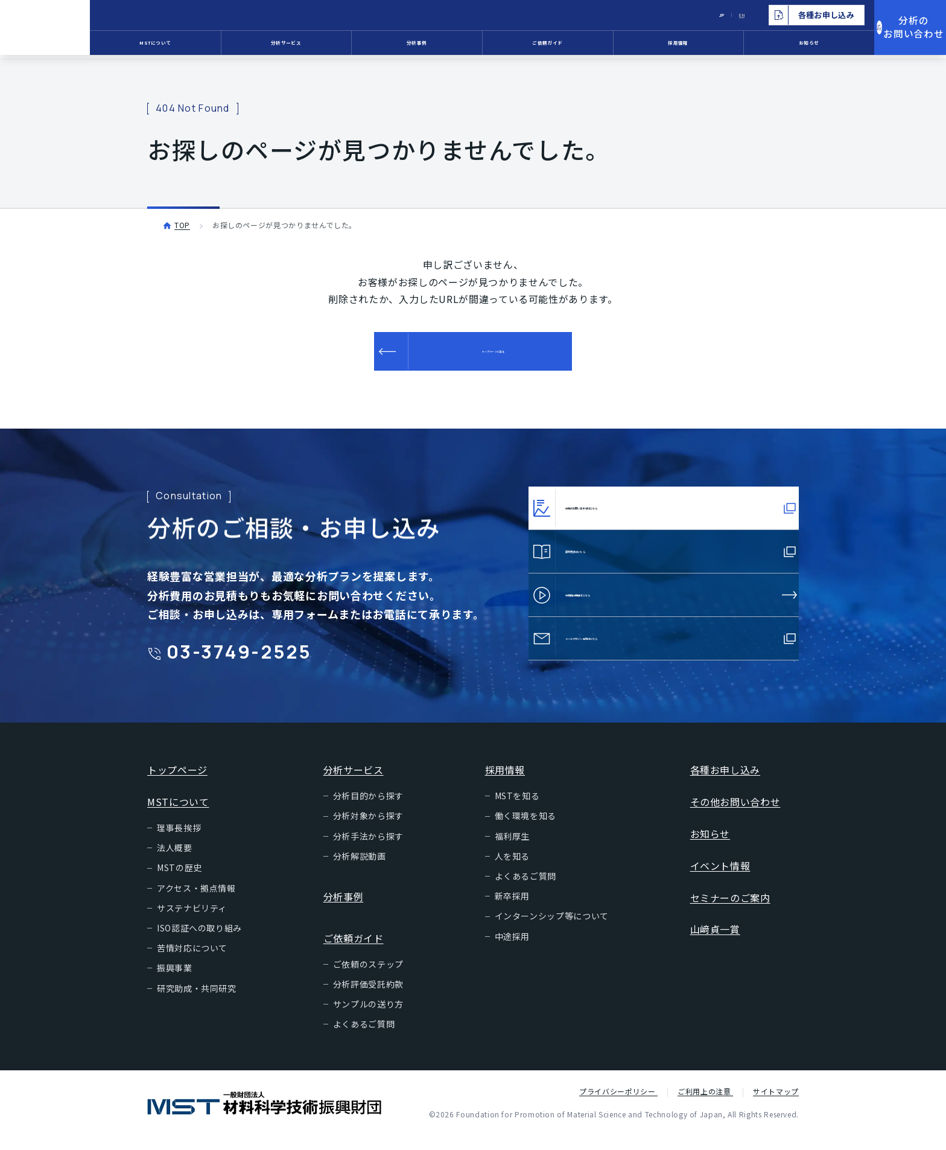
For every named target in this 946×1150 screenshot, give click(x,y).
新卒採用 (512, 910)
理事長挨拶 (179, 842)
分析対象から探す (368, 830)
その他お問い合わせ (735, 816)
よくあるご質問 (364, 1038)
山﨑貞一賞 (715, 943)
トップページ (177, 784)
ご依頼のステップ (368, 979)
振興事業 (174, 982)
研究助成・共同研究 (197, 1003)
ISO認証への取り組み (199, 942)
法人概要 (174, 862)
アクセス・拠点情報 (196, 902)
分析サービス (336, 45)
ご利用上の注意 (705, 1105)
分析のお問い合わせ (891, 29)
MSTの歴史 (179, 882)
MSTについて (224, 45)
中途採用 (512, 951)
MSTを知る (517, 810)
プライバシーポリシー (618, 1105)
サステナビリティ (192, 922)
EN (699, 15)
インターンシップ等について (552, 930)
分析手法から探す (368, 851)
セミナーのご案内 (730, 912)
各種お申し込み (725, 784)
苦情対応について (192, 962)
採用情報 (670, 45)
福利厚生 (512, 851)
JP (673, 15)
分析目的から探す (368, 810)
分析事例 (447, 45)
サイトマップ (776, 1105)
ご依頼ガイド (559, 45)
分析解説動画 (359, 870)
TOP (182, 225)
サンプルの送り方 (368, 1018)
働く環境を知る (525, 830)
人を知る (512, 870)
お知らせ (782, 45)
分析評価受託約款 (368, 998)
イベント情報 (720, 880)
